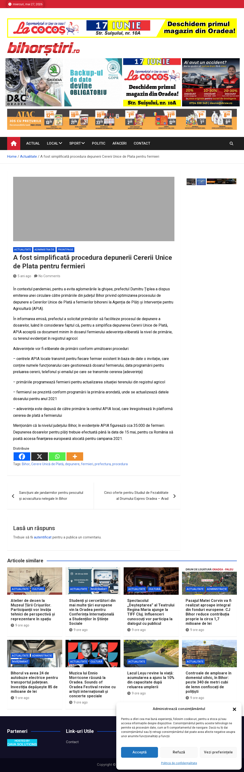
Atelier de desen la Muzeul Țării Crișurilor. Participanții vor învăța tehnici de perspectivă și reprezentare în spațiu (33, 609)
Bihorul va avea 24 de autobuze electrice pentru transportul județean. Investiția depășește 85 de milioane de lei (34, 682)
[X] (39, 456)
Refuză (179, 752)
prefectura (103, 464)
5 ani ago (22, 276)
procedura (120, 464)
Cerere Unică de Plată (47, 464)
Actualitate (22, 249)
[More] (74, 456)
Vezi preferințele (218, 752)
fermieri (87, 464)
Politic (98, 143)
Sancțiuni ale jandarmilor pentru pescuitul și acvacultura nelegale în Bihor (51, 495)
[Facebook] (22, 456)
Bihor (26, 464)
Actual (33, 143)
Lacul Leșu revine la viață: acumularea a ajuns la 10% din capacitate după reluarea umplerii (150, 680)
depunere (72, 464)
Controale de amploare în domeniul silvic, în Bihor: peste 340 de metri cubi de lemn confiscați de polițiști (208, 682)
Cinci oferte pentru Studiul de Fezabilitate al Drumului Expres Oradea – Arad (136, 495)
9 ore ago (20, 625)
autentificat (42, 537)
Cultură (38, 589)
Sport (75, 143)
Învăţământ (99, 589)
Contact (142, 143)
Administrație (44, 249)
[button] (234, 709)
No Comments (49, 276)
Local (52, 143)
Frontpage (65, 249)
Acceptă (139, 752)
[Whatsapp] (57, 456)
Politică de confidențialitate (179, 763)
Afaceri (119, 143)
